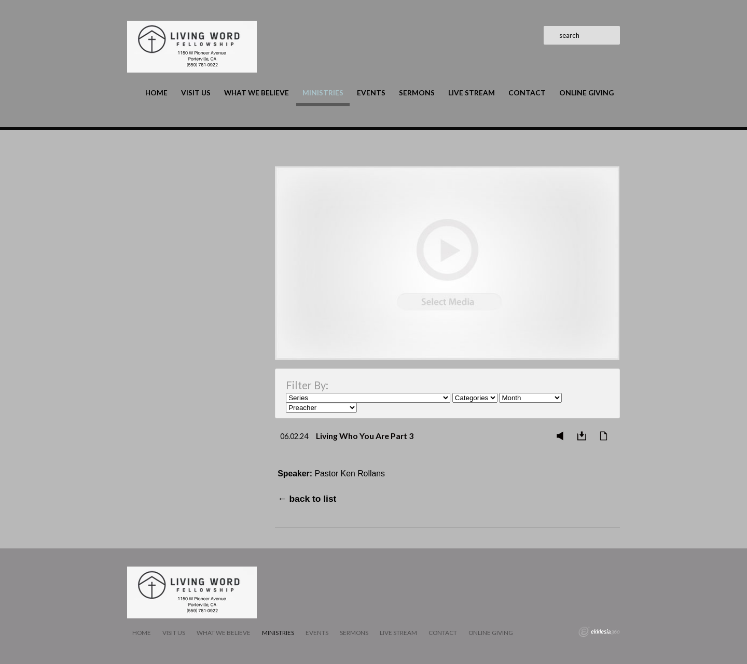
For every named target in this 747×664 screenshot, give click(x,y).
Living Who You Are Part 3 (364, 436)
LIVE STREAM (471, 93)
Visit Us (196, 93)
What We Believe (256, 93)
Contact (527, 93)
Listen (563, 436)
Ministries (322, 93)
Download (584, 436)
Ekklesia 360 (599, 632)
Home (156, 93)
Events (371, 93)
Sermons (417, 93)
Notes (606, 436)
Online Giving (586, 93)
